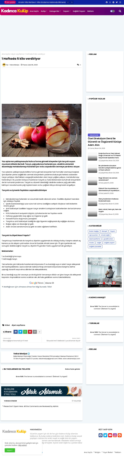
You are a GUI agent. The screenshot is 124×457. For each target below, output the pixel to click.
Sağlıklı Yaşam (79, 11)
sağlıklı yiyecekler (95, 247)
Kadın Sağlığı (94, 231)
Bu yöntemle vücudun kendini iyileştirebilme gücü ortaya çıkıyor (110, 168)
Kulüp (43, 11)
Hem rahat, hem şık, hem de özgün (110, 210)
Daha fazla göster (72, 369)
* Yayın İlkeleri (107, 452)
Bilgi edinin (22, 445)
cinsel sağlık (105, 235)
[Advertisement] (62, 32)
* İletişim (96, 452)
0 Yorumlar (76, 401)
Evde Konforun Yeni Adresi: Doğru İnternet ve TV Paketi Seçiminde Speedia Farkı (110, 155)
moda (91, 243)
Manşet (104, 231)
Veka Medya (20, 353)
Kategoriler (54, 11)
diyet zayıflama (17, 54)
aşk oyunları (93, 235)
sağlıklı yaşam (109, 243)
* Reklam (117, 452)
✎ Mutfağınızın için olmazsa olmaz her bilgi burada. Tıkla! (27, 287)
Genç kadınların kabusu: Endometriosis (109, 200)
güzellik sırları (108, 239)
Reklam (90, 11)
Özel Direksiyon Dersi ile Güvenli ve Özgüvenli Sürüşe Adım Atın (104, 142)
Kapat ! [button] (10, 450)
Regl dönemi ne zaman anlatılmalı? (108, 179)
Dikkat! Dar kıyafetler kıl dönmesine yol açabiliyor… (109, 189)
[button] (68, 2)
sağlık (99, 243)
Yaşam (66, 11)
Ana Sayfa (34, 11)
